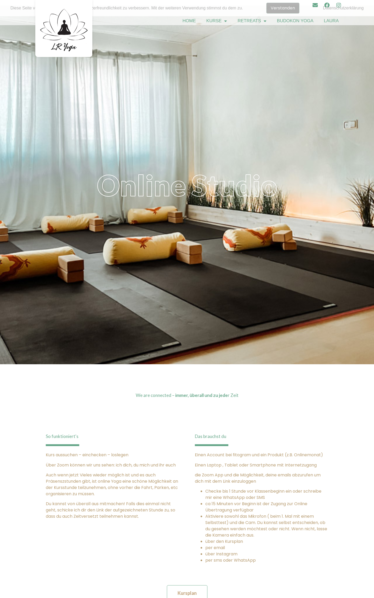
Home (189, 20)
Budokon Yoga (295, 20)
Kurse (216, 21)
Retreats (251, 21)
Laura (331, 20)
